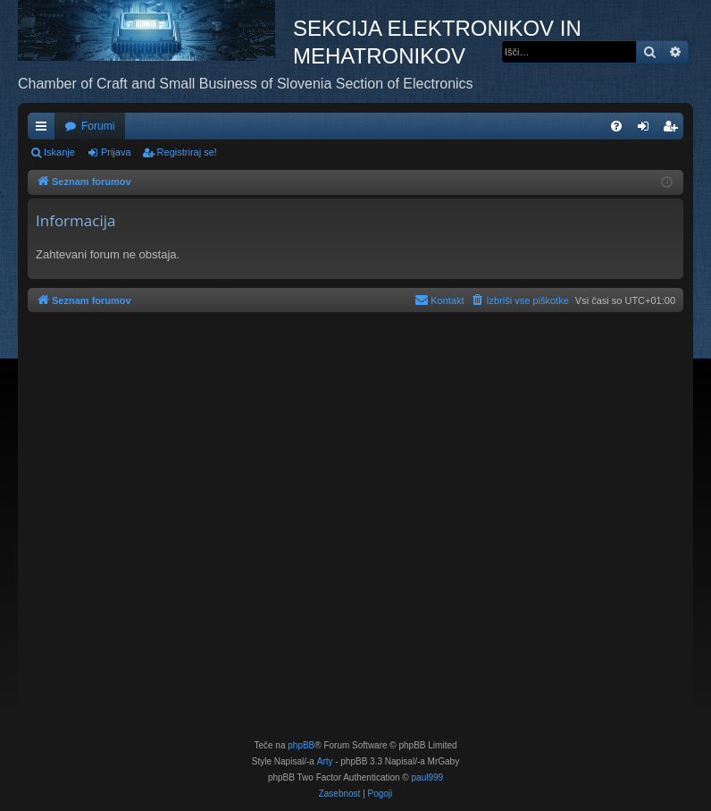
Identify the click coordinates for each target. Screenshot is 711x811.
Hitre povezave (44, 129)
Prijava (116, 152)
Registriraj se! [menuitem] (674, 129)
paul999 (428, 777)
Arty (325, 761)
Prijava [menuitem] (647, 129)
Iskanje (59, 152)
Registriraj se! (187, 152)
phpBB (301, 745)
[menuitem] (616, 126)
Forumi (97, 126)
